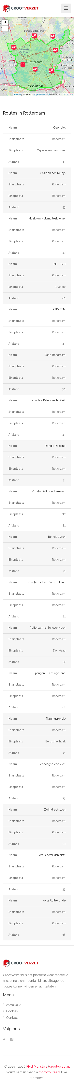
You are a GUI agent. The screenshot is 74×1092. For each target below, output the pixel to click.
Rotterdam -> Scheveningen (48, 627)
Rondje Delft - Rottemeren (49, 491)
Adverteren (14, 1005)
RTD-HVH (59, 264)
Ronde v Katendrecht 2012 (49, 400)
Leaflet (17, 94)
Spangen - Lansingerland (50, 673)
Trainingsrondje (56, 718)
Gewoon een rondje (53, 173)
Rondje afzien (57, 536)
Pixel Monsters (36, 1066)
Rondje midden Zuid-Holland (47, 582)
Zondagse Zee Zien (53, 764)
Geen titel (59, 127)
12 (22, 64)
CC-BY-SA (68, 94)
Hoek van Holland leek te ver (47, 218)
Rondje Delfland (55, 445)
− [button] (5, 28)
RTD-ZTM (59, 309)
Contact (12, 1018)
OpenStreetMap (42, 94)
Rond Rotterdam (55, 354)
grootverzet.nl (59, 1066)
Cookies (12, 1011)
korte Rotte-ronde (54, 900)
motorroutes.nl (49, 1072)
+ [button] (5, 23)
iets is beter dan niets (52, 855)
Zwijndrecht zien (55, 809)
